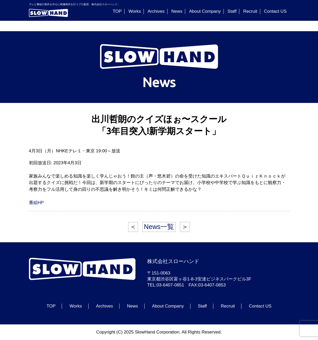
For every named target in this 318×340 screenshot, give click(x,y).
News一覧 (159, 226)
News (177, 11)
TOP (117, 11)
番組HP (36, 202)
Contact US (275, 11)
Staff (232, 11)
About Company (205, 11)
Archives (156, 11)
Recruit (250, 11)
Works (134, 11)
